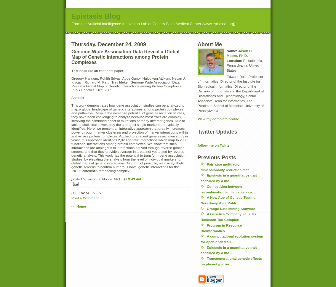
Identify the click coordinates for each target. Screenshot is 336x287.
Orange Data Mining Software (231, 209)
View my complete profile (218, 119)
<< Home (78, 206)
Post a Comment (85, 198)
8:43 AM (134, 179)
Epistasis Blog (95, 16)
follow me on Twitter (214, 145)
